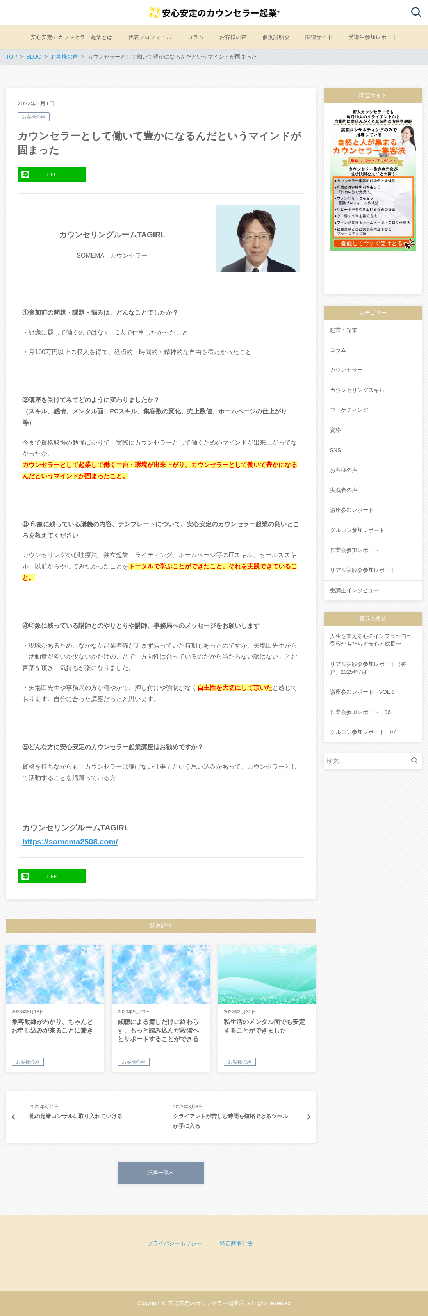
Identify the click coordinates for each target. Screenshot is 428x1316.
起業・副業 (343, 330)
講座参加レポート (352, 510)
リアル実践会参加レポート (363, 570)
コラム (338, 350)
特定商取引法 (236, 1243)
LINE (39, 174)
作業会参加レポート (354, 550)
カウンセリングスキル (357, 390)
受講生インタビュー (354, 590)
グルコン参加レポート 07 (363, 732)
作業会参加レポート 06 (360, 712)
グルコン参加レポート (357, 530)
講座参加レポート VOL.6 (362, 692)
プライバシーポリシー (174, 1243)
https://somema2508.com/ (70, 841)
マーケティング (349, 410)
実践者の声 (343, 490)
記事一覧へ (161, 1173)
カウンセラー (346, 370)
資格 (335, 430)
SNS (335, 450)
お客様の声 (33, 116)
